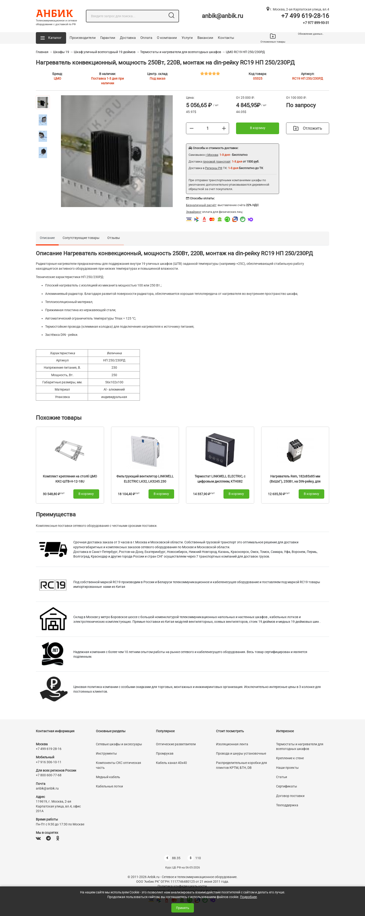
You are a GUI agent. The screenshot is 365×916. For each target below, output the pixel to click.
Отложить (307, 128)
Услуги (187, 38)
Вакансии (205, 38)
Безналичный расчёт (201, 205)
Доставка (128, 38)
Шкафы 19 (61, 52)
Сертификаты (286, 786)
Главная (42, 52)
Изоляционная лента (232, 744)
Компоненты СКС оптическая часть (118, 765)
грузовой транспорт (216, 161)
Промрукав (164, 753)
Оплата (146, 38)
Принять (182, 908)
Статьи (281, 777)
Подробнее (248, 897)
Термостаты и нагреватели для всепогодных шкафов (180, 52)
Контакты (226, 38)
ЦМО (57, 78)
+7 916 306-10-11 (48, 762)
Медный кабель (108, 777)
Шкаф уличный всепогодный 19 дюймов (104, 52)
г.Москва (212, 155)
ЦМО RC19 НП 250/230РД (245, 52)
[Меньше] (191, 128)
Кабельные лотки (109, 786)
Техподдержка (287, 805)
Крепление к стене (290, 758)
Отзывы (113, 238)
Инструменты (106, 753)
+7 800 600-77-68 (48, 775)
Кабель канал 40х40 (171, 763)
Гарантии (107, 38)
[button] (51, 38)
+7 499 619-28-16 (305, 15)
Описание (47, 238)
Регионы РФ (213, 168)
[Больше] (224, 128)
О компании (167, 38)
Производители (83, 38)
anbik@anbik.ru (222, 15)
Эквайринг (193, 212)
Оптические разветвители (176, 744)
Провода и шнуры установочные (241, 753)
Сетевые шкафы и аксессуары (119, 744)
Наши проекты (287, 768)
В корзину (257, 128)
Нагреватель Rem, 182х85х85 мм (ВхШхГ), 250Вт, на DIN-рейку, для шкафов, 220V (295, 481)
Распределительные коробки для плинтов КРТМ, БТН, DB (241, 765)
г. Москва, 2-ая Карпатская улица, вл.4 (298, 9)
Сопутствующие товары (81, 238)
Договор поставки (290, 796)
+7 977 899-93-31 (316, 23)
